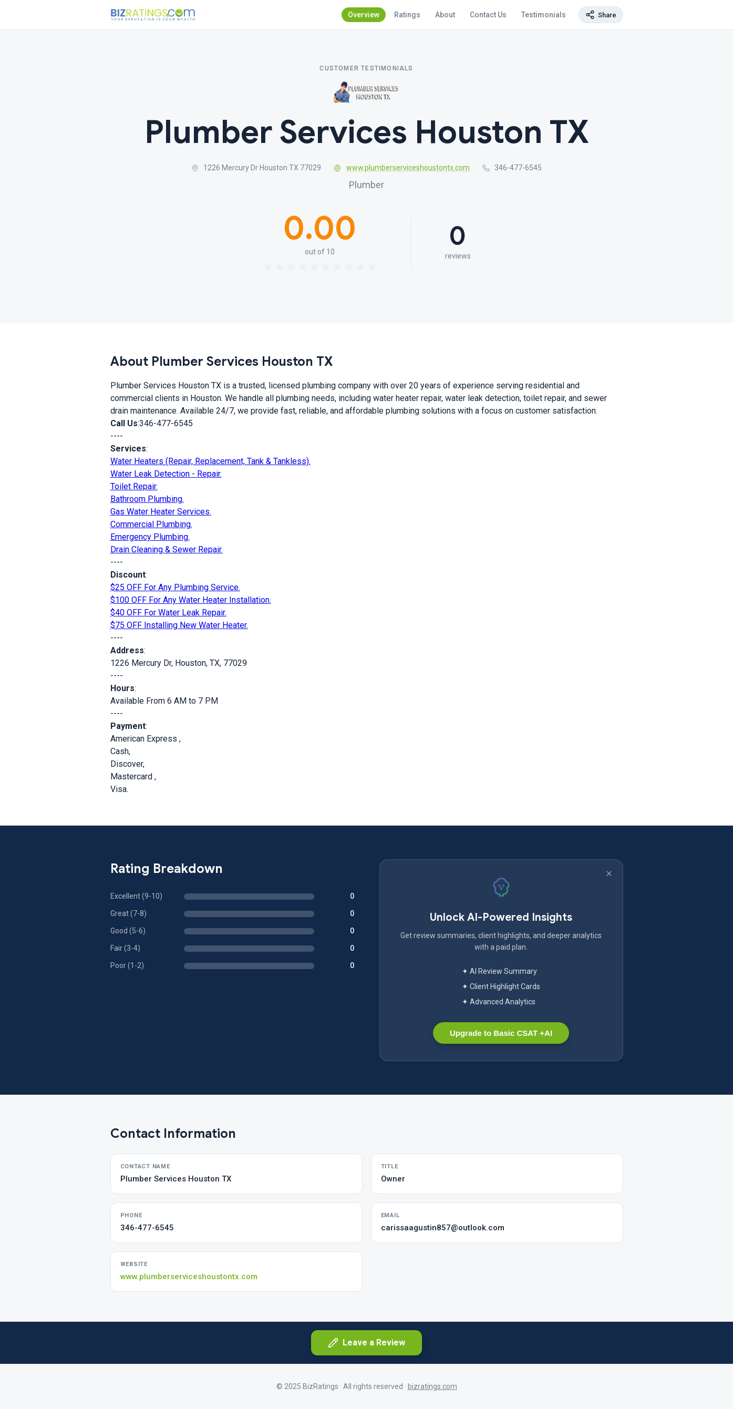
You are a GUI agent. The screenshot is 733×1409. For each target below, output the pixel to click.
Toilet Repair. (134, 486)
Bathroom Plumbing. (147, 499)
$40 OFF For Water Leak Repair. (168, 613)
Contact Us (488, 15)
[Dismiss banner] (609, 873)
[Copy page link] (601, 14)
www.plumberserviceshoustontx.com (402, 167)
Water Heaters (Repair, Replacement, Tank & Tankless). (210, 461)
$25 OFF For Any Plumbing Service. (175, 587)
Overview (363, 15)
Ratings (407, 15)
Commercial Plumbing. (151, 524)
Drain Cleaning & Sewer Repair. (166, 549)
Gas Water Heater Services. (160, 512)
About (445, 15)
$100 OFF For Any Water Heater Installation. (190, 600)
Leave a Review (366, 1343)
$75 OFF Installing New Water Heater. (179, 625)
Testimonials (543, 15)
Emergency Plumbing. (150, 537)
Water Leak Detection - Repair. (166, 474)
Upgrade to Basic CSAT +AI (501, 1033)
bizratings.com (432, 1386)
